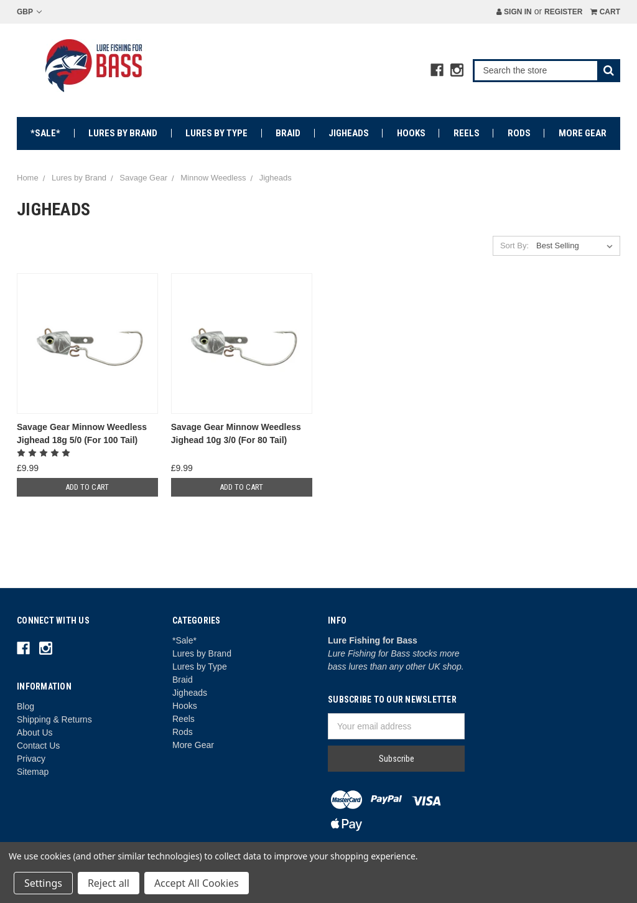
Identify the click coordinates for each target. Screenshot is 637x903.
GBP (29, 11)
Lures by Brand (122, 133)
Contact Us (38, 746)
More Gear (583, 133)
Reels (466, 133)
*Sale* (45, 133)
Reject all (108, 883)
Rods (519, 133)
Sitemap (33, 772)
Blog (25, 706)
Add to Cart (87, 487)
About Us (35, 732)
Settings (43, 883)
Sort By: (514, 245)
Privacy (31, 759)
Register (563, 11)
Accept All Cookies (196, 883)
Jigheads (348, 133)
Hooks (411, 133)
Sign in (514, 11)
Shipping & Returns (54, 719)
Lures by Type (216, 133)
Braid (288, 133)
